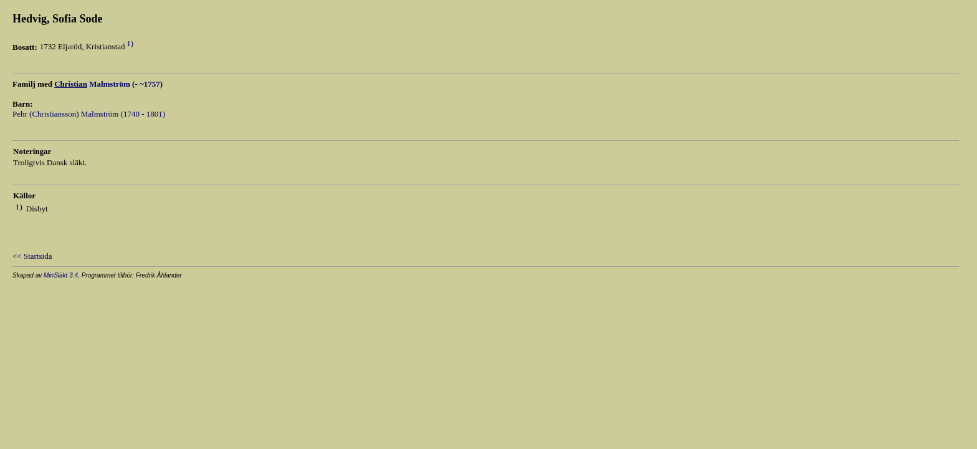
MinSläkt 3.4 (61, 275)
